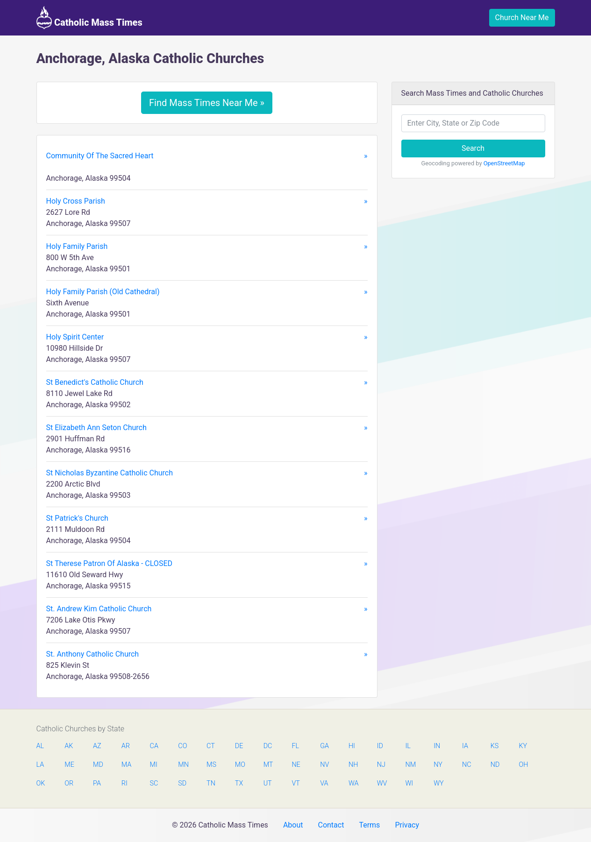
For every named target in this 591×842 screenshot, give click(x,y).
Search (473, 148)
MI (153, 765)
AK (68, 746)
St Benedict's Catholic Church (207, 382)
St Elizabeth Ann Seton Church (207, 427)
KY (523, 746)
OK (40, 783)
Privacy (407, 825)
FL (295, 746)
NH (353, 765)
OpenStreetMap (504, 163)
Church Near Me (522, 17)
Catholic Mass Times (89, 17)
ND (495, 765)
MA (126, 765)
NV (324, 765)
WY (438, 783)
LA (40, 765)
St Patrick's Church (207, 518)
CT (210, 746)
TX (239, 783)
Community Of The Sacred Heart (207, 156)
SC (154, 783)
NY (438, 765)
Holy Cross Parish (207, 201)
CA (154, 746)
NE (296, 765)
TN (210, 783)
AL (40, 746)
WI (409, 783)
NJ (381, 765)
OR (68, 783)
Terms (369, 825)
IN (437, 746)
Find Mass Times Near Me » (206, 102)
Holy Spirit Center (207, 337)
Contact (331, 825)
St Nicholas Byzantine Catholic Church (207, 473)
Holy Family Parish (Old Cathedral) (207, 291)
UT (267, 783)
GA (324, 746)
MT (268, 765)
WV (381, 783)
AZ (97, 746)
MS (211, 765)
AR (125, 746)
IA (465, 746)
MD (97, 765)
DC (267, 746)
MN (182, 765)
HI (352, 746)
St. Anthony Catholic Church (207, 654)
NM (409, 765)
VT (295, 783)
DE (239, 746)
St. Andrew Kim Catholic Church (207, 609)
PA (97, 783)
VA (324, 783)
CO (182, 746)
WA (353, 783)
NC (466, 765)
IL (407, 746)
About (293, 825)
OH (523, 765)
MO (239, 765)
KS (495, 746)
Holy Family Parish (207, 246)
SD (182, 783)
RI (124, 783)
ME (69, 765)
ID (380, 746)
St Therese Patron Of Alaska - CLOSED (207, 563)
